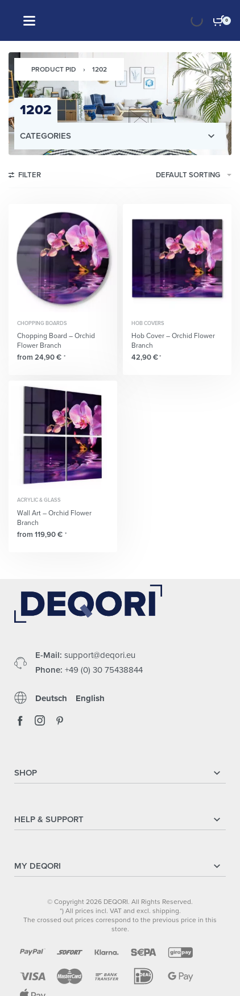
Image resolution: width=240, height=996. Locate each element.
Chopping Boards (42, 323)
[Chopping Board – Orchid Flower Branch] (63, 258)
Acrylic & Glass (39, 500)
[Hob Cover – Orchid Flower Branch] (177, 258)
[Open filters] (25, 177)
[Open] (29, 20)
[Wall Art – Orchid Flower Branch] (63, 435)
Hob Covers (147, 323)
